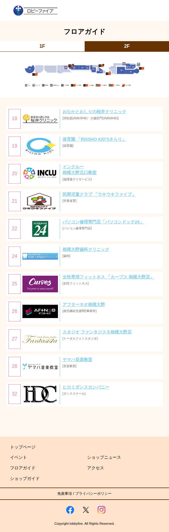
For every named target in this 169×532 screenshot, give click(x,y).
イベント (18, 457)
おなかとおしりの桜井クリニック (94, 111)
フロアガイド (22, 467)
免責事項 (64, 493)
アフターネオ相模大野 (84, 304)
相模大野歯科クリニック (86, 249)
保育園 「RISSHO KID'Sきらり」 (94, 139)
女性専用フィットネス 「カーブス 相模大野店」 (108, 276)
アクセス (95, 467)
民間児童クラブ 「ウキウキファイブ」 (99, 194)
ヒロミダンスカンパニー (86, 387)
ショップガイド (25, 478)
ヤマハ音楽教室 (77, 359)
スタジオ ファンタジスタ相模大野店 (97, 332)
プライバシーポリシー (93, 493)
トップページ (22, 447)
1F (42, 46)
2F (127, 46)
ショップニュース (104, 457)
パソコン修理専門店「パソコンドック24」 (103, 221)
